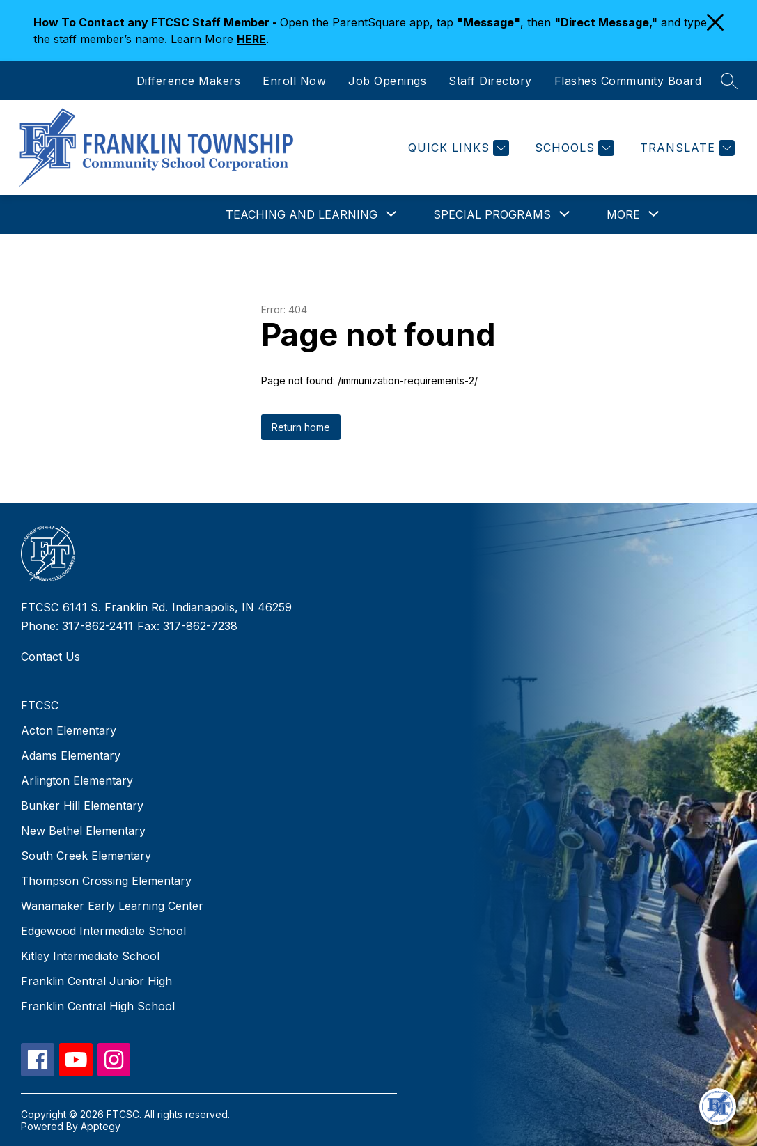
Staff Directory (490, 81)
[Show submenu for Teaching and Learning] (301, 214)
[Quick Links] (457, 148)
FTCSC (39, 705)
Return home (301, 427)
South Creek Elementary (86, 856)
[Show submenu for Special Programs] (492, 214)
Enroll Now (294, 81)
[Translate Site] (686, 148)
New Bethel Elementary (83, 831)
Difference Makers (188, 81)
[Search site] (729, 80)
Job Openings (387, 81)
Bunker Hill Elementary (82, 806)
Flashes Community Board (628, 81)
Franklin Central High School (98, 1006)
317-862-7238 (200, 626)
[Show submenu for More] (623, 214)
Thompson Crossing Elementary (106, 881)
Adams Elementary (70, 755)
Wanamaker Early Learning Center (112, 906)
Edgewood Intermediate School (103, 931)
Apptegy (100, 1126)
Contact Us (50, 657)
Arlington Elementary (77, 780)
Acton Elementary (68, 730)
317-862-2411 (97, 626)
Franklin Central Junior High (96, 981)
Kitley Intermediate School (90, 956)
